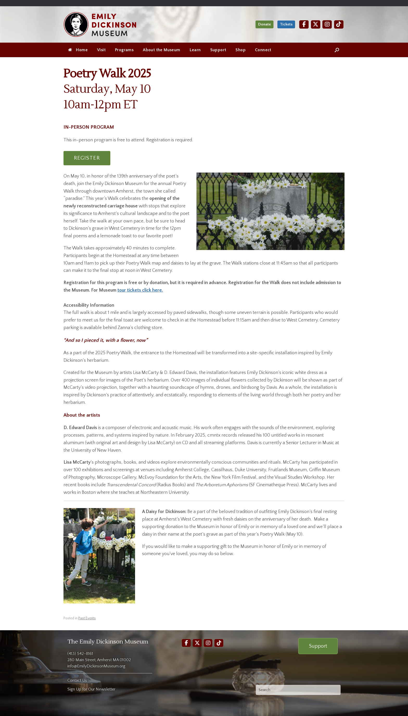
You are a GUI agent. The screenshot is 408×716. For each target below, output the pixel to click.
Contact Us (77, 680)
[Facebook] (304, 24)
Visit (101, 50)
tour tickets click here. (140, 290)
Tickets (286, 24)
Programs (124, 50)
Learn (195, 50)
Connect (263, 50)
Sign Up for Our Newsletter (91, 689)
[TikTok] (338, 24)
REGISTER (87, 158)
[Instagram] (327, 24)
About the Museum (161, 50)
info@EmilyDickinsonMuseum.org (96, 666)
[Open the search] (337, 50)
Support (218, 50)
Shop (240, 50)
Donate (264, 24)
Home (78, 50)
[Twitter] (315, 24)
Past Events (87, 618)
